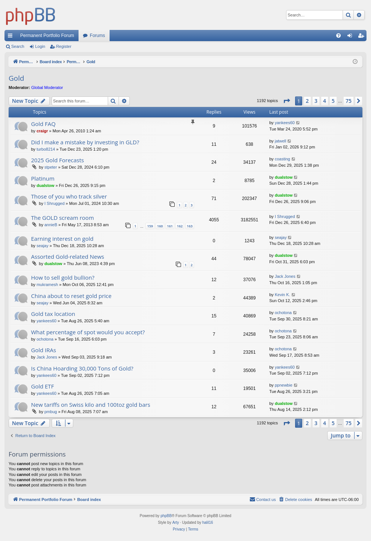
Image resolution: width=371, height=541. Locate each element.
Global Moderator (47, 87)
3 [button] (316, 100)
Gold (16, 78)
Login (40, 46)
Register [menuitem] (363, 37)
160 (160, 226)
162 (180, 226)
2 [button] (307, 100)
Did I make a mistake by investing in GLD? (85, 142)
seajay (43, 245)
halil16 (207, 522)
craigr (42, 131)
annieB (51, 224)
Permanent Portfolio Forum (47, 35)
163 (190, 226)
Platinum (43, 178)
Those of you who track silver (69, 196)
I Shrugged (55, 203)
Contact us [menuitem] (262, 499)
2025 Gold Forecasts (57, 160)
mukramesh (47, 284)
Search (17, 46)
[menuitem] (338, 35)
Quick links (11, 37)
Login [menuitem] (351, 37)
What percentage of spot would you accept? (88, 332)
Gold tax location (53, 313)
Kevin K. (282, 294)
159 (150, 226)
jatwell (280, 141)
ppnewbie (283, 385)
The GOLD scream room (62, 217)
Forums (97, 35)
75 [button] (349, 100)
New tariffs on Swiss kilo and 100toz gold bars (90, 404)
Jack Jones (285, 276)
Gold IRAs (43, 350)
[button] (286, 100)
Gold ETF (42, 386)
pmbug (51, 411)
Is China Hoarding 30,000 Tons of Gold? (82, 368)
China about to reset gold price (71, 295)
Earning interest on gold (62, 238)
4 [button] (324, 100)
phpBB (166, 516)
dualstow (46, 185)
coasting (282, 159)
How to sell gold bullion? (62, 277)
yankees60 (285, 122)
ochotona (283, 312)
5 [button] (333, 100)
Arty (175, 522)
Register (63, 46)
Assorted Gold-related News (67, 256)
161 (170, 226)
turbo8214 (46, 149)
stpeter (51, 167)
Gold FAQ (43, 123)
